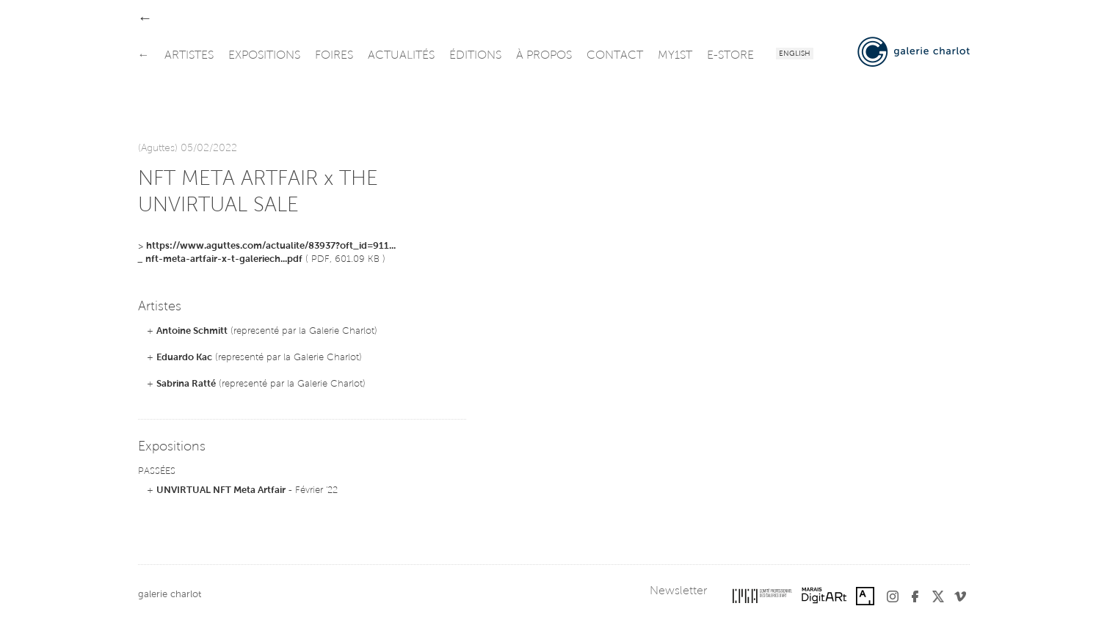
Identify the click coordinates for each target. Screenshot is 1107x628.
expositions (264, 56)
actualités (401, 56)
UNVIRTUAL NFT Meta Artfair (221, 490)
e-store (730, 56)
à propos (544, 56)
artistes (189, 56)
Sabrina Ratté (186, 384)
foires (334, 56)
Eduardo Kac (184, 357)
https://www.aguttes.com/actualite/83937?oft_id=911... (271, 246)
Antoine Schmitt (192, 331)
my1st (675, 56)
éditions (475, 56)
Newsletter (678, 591)
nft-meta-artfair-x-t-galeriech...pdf (223, 259)
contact (615, 56)
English (794, 54)
